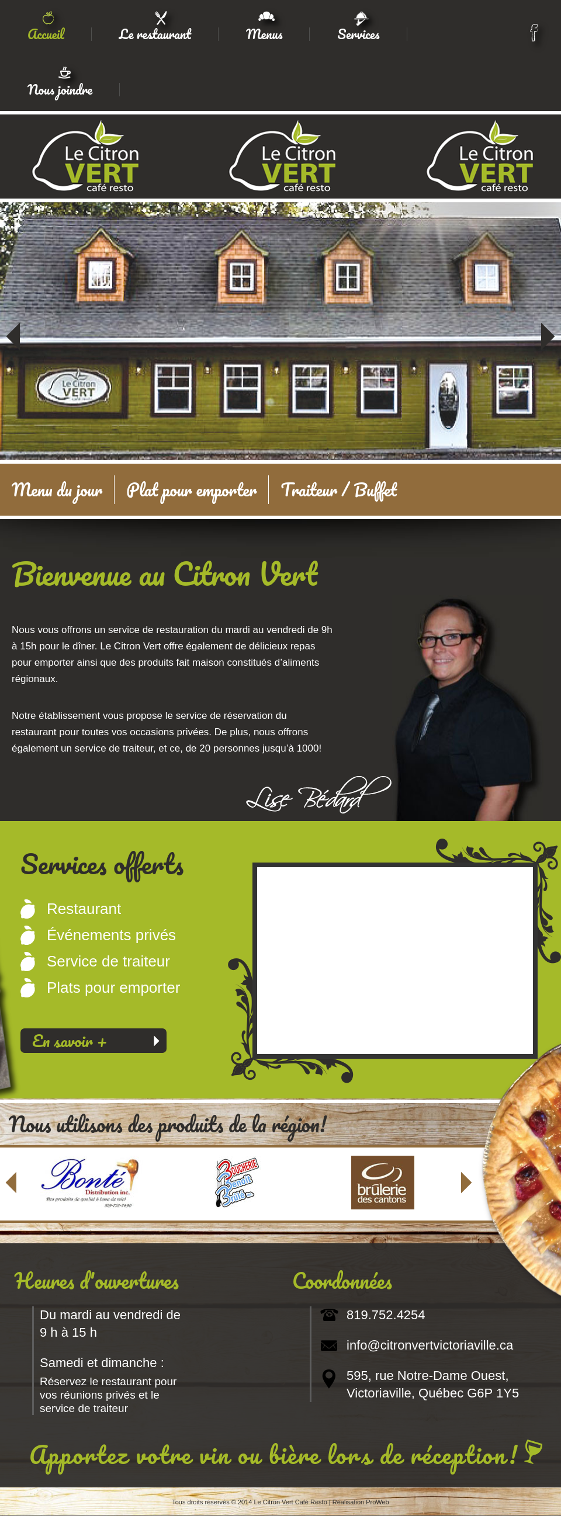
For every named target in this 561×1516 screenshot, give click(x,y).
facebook (538, 36)
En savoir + (70, 1040)
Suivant (548, 328)
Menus (264, 34)
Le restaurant (155, 34)
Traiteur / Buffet (338, 489)
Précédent (13, 328)
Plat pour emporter (191, 489)
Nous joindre (59, 89)
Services (358, 34)
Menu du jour (57, 489)
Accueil (45, 34)
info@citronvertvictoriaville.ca (430, 1345)
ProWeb (377, 1501)
